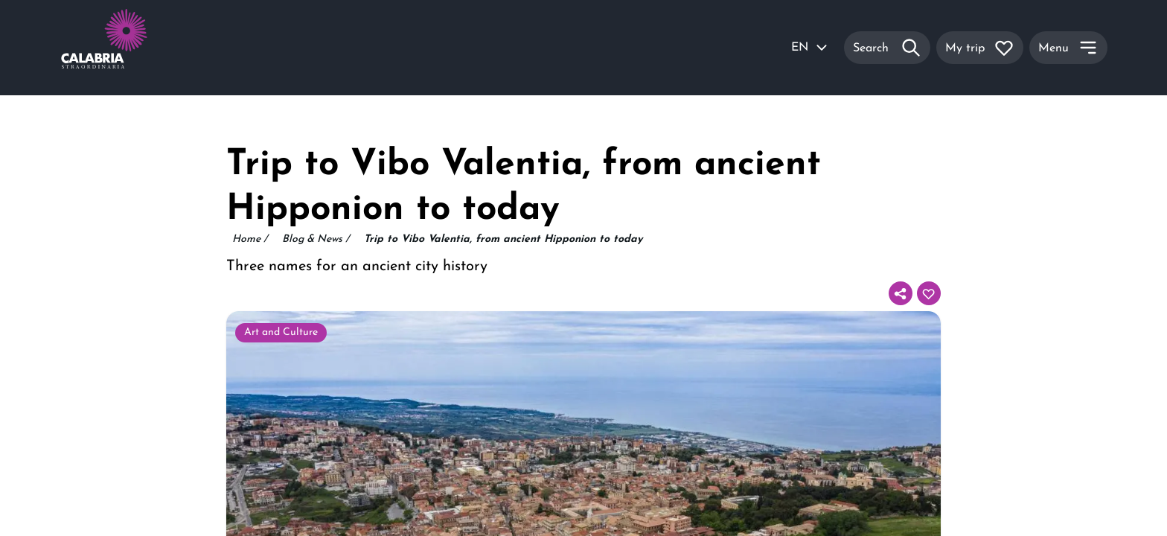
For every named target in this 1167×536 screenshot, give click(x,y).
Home (249, 239)
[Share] (900, 293)
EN (810, 47)
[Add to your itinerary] (929, 293)
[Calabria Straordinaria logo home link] (132, 47)
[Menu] (1068, 47)
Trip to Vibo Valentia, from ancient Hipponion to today (503, 239)
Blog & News (315, 239)
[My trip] (979, 47)
